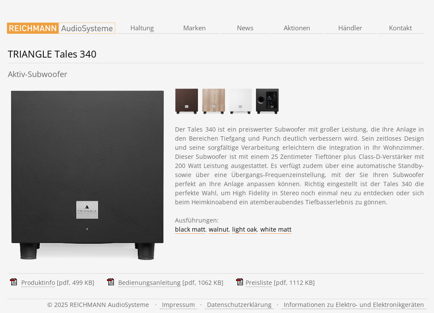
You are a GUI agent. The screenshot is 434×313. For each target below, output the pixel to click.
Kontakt (400, 27)
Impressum (178, 304)
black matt (190, 229)
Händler (350, 27)
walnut (219, 229)
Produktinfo (38, 282)
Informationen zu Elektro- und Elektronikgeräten (354, 304)
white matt (275, 229)
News (245, 27)
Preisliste (259, 282)
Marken (194, 27)
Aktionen (297, 27)
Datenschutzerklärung (239, 304)
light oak (244, 229)
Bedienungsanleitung (149, 282)
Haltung (142, 27)
